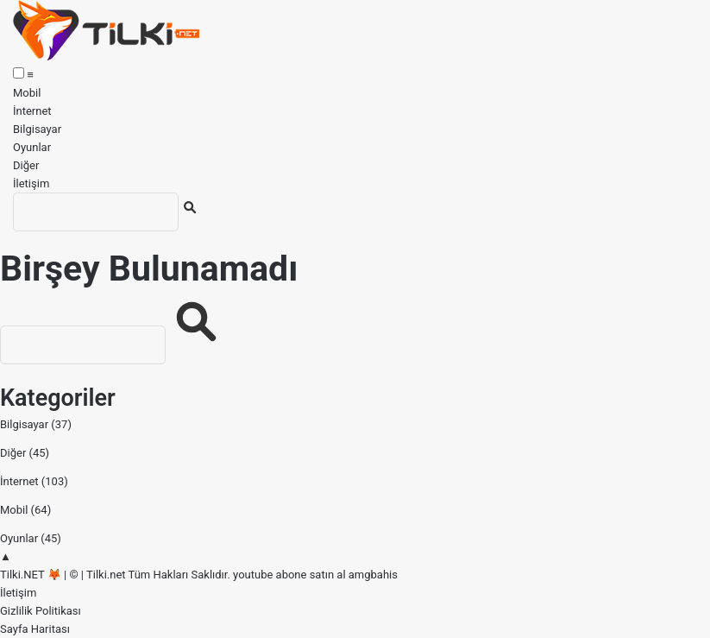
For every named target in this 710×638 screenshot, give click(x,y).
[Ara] (96, 212)
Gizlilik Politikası (40, 610)
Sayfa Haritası (35, 628)
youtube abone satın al (289, 574)
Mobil (27, 92)
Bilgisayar (37, 129)
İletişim (31, 183)
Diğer (26, 165)
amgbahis (373, 574)
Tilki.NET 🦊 (30, 574)
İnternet (32, 110)
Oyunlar (32, 147)
